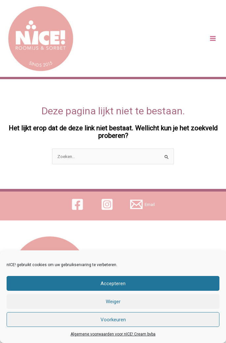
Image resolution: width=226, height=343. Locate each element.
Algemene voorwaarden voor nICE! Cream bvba (113, 334)
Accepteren (113, 283)
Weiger (113, 302)
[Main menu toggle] (213, 38)
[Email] (142, 204)
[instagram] (108, 204)
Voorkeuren (113, 320)
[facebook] (78, 204)
